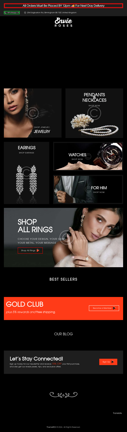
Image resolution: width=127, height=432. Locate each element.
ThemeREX (51, 427)
